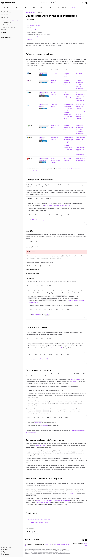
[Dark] (84, 3)
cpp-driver (42, 73)
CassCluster (38, 422)
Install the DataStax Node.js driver (68, 127)
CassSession (44, 425)
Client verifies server (33, 269)
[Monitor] (12, 32)
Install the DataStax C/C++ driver (68, 74)
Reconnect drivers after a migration (36, 37)
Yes (29, 532)
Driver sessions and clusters (34, 32)
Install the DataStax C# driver (67, 82)
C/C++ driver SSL (37, 314)
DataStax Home (6, 547)
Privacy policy (48, 544)
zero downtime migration (44, 502)
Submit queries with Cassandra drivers (39, 519)
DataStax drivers (30, 12)
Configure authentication (33, 25)
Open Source (51, 8)
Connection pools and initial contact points (38, 34)
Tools (74, 8)
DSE (42, 8)
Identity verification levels (33, 247)
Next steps (29, 39)
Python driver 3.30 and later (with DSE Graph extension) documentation (80, 141)
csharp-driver (43, 80)
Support (4, 552)
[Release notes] (12, 37)
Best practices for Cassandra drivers (38, 522)
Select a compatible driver (34, 23)
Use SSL (29, 27)
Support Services (63, 8)
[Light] (82, 3)
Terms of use (56, 544)
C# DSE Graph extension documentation (80, 86)
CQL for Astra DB (71, 493)
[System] (86, 3)
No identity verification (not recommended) (39, 266)
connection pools (75, 379)
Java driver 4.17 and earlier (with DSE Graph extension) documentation (80, 118)
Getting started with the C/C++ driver (42, 359)
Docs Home (6, 8)
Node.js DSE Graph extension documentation (80, 131)
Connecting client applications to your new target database (53, 500)
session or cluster (40, 445)
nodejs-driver (43, 125)
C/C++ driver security (38, 220)
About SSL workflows (33, 242)
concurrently (74, 381)
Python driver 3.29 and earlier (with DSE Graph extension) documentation (80, 151)
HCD (34, 8)
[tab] (30, 198)
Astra (17, 8)
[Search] (48, 2)
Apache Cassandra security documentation (56, 205)
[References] (12, 35)
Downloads (5, 554)
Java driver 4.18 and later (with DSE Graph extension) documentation (80, 108)
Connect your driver (32, 30)
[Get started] (12, 15)
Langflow (26, 8)
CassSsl (47, 314)
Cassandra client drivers (53, 348)
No (35, 532)
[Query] (12, 29)
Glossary (4, 549)
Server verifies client (33, 273)
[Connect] (12, 17)
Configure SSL (30, 278)
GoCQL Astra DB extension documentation (80, 98)
